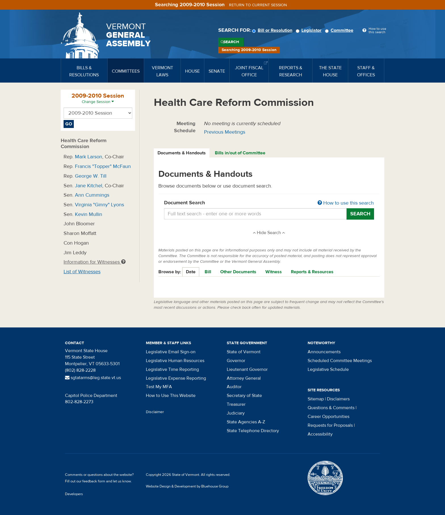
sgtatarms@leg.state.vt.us (93, 378)
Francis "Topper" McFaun (103, 166)
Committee (340, 30)
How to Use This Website (171, 395)
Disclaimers (338, 399)
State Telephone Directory (253, 431)
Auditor (234, 387)
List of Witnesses (82, 271)
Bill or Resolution (273, 30)
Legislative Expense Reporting (176, 378)
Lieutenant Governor (247, 369)
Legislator (309, 30)
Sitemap (316, 399)
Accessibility (320, 434)
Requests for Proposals (330, 425)
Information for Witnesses (94, 262)
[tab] (182, 153)
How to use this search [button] (346, 203)
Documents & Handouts (182, 153)
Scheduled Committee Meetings (340, 360)
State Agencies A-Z (246, 422)
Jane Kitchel (88, 185)
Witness (273, 272)
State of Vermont (244, 352)
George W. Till (90, 176)
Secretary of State (244, 395)
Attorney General (244, 378)
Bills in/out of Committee (240, 153)
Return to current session (258, 5)
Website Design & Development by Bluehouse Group (187, 486)
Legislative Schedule (328, 369)
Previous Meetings (224, 132)
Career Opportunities (328, 416)
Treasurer (236, 404)
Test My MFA (159, 387)
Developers (74, 494)
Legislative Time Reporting (172, 369)
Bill (208, 272)
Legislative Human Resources (175, 360)
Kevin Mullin (88, 214)
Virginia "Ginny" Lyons (99, 204)
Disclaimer (155, 412)
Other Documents (238, 272)
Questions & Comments (331, 408)
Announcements (324, 352)
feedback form (93, 481)
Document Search (269, 203)
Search (231, 42)
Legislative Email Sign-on (171, 352)
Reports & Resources (312, 272)
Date (191, 272)
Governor (236, 360)
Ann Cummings (92, 195)
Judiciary (236, 413)
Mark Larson (88, 157)
